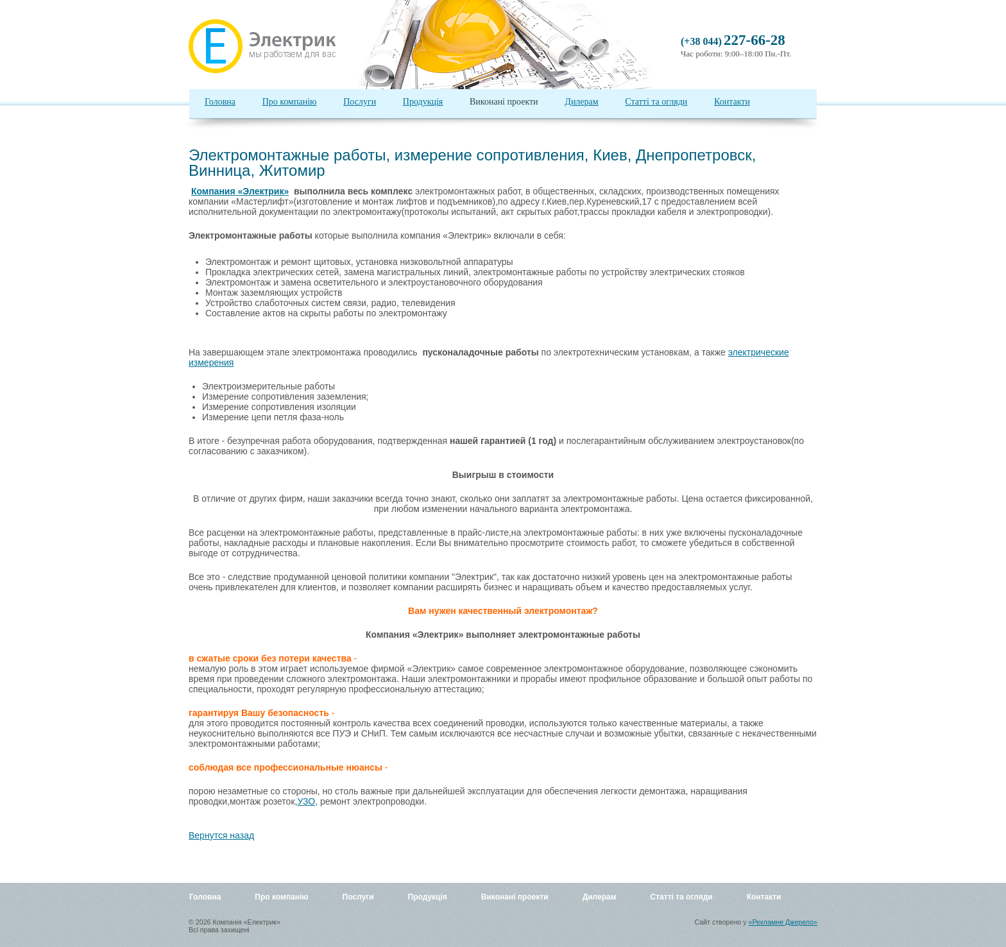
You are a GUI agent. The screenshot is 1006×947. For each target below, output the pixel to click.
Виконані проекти (504, 102)
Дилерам (581, 102)
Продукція (423, 102)
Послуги (359, 102)
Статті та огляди (656, 102)
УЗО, (307, 801)
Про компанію (289, 102)
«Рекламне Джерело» (783, 922)
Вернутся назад (221, 835)
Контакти (732, 102)
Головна (220, 102)
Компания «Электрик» (240, 191)
